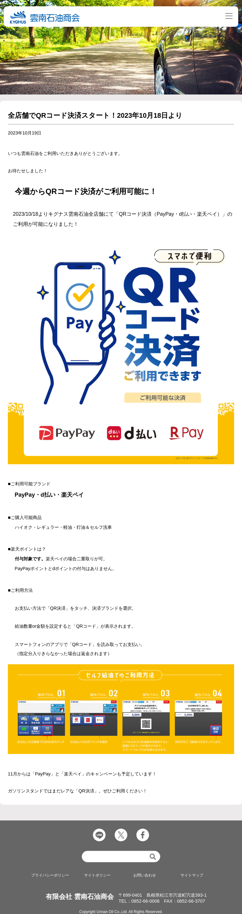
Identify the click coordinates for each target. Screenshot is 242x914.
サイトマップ (192, 875)
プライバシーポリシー (50, 875)
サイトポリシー (97, 875)
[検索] (153, 856)
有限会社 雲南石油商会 (80, 896)
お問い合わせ (144, 875)
